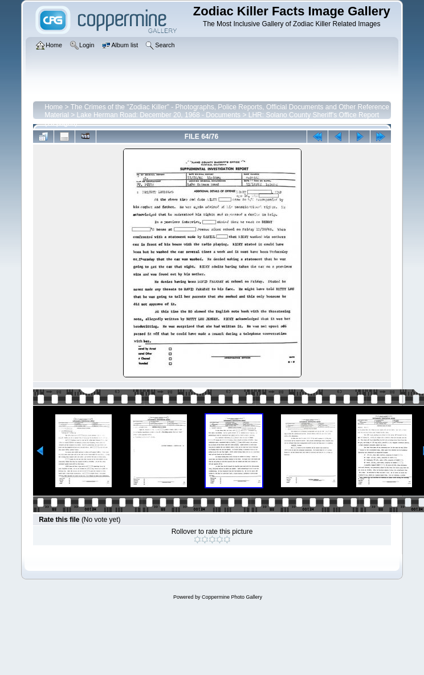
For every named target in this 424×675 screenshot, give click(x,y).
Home (53, 107)
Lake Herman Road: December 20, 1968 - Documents (158, 115)
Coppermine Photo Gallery (232, 597)
